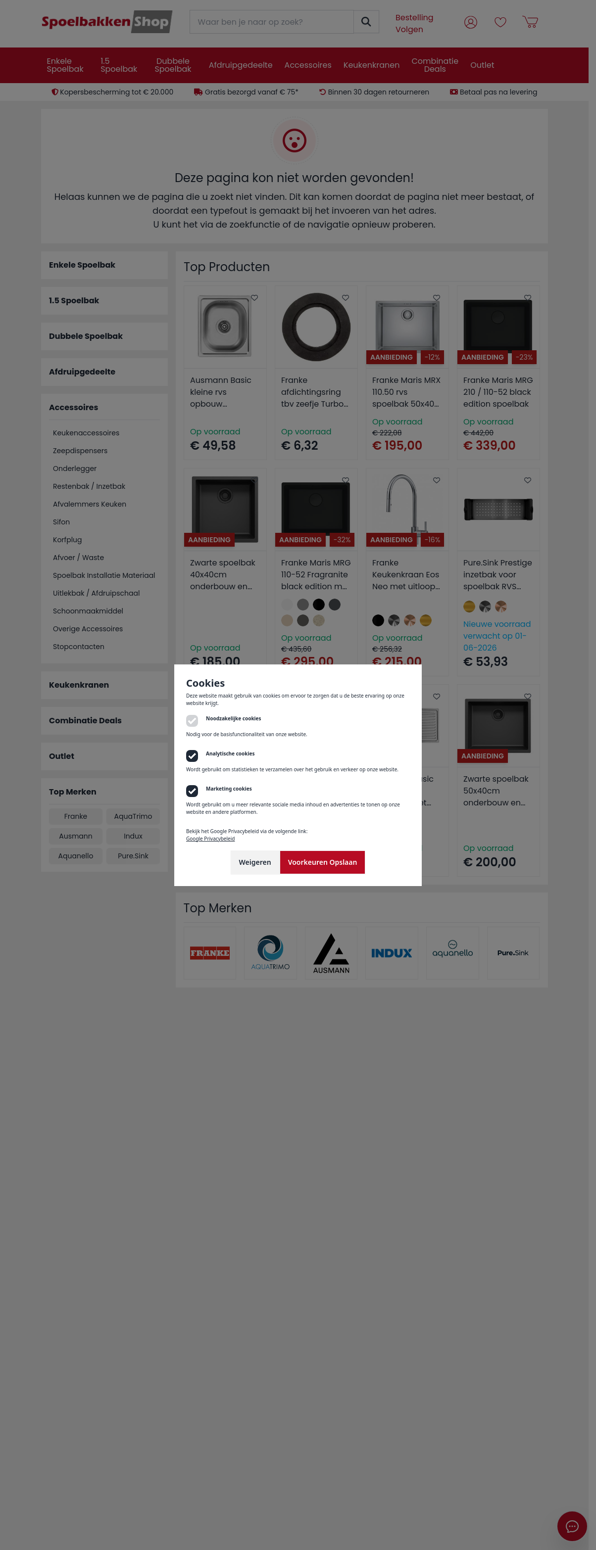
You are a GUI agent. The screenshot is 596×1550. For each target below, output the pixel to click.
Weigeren (255, 862)
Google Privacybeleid (210, 838)
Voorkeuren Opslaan (322, 862)
